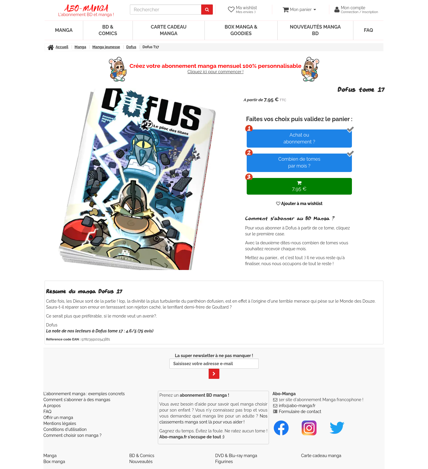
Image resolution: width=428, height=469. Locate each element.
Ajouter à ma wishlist (299, 203)
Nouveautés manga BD (315, 30)
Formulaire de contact (300, 411)
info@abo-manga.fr (297, 405)
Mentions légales (59, 423)
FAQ (368, 30)
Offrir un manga (58, 417)
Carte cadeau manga (168, 30)
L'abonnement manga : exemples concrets (84, 393)
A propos (52, 405)
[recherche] (166, 9)
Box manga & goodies (241, 30)
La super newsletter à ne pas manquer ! (214, 366)
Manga (64, 30)
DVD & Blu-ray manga (236, 455)
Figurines (224, 461)
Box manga (54, 461)
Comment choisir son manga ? (72, 435)
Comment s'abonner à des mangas (76, 399)
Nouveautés (140, 461)
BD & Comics (108, 30)
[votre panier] (299, 9)
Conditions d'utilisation (64, 429)
